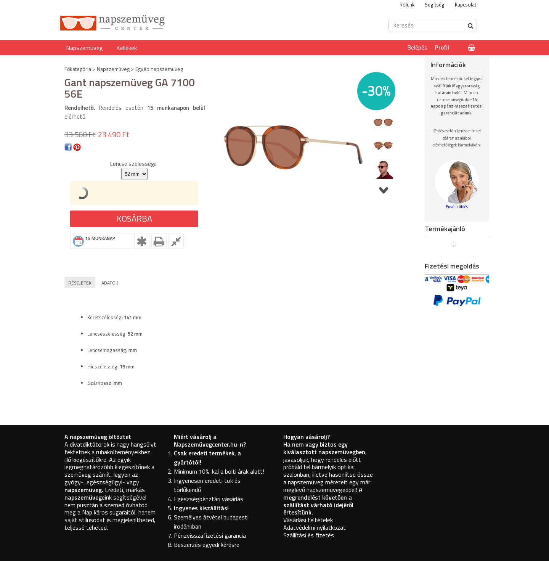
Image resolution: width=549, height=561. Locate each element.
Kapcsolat (465, 4)
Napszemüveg (84, 47)
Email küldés (457, 207)
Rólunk (407, 4)
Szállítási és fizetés (308, 535)
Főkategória (77, 69)
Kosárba (134, 218)
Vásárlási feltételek (308, 519)
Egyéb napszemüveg (159, 69)
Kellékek (126, 47)
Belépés (417, 47)
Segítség (435, 4)
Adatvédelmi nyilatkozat (314, 527)
